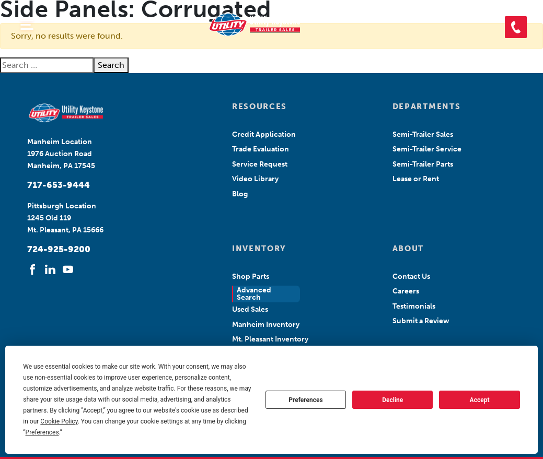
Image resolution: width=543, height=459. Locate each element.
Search (111, 65)
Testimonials (413, 306)
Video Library (255, 178)
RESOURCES (259, 106)
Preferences (305, 400)
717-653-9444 (58, 185)
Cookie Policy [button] (58, 421)
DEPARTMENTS (426, 106)
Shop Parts (250, 276)
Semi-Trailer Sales (422, 134)
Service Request (259, 164)
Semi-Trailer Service (426, 149)
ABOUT (408, 248)
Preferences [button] (42, 432)
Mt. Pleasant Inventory (270, 339)
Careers (405, 291)
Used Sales (250, 309)
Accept (480, 400)
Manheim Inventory (265, 324)
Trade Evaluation (260, 149)
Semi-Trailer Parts (422, 164)
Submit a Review (420, 320)
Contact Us (411, 276)
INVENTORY (259, 248)
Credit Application (264, 134)
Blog (240, 194)
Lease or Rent (415, 178)
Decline (392, 400)
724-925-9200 (58, 249)
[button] (516, 27)
